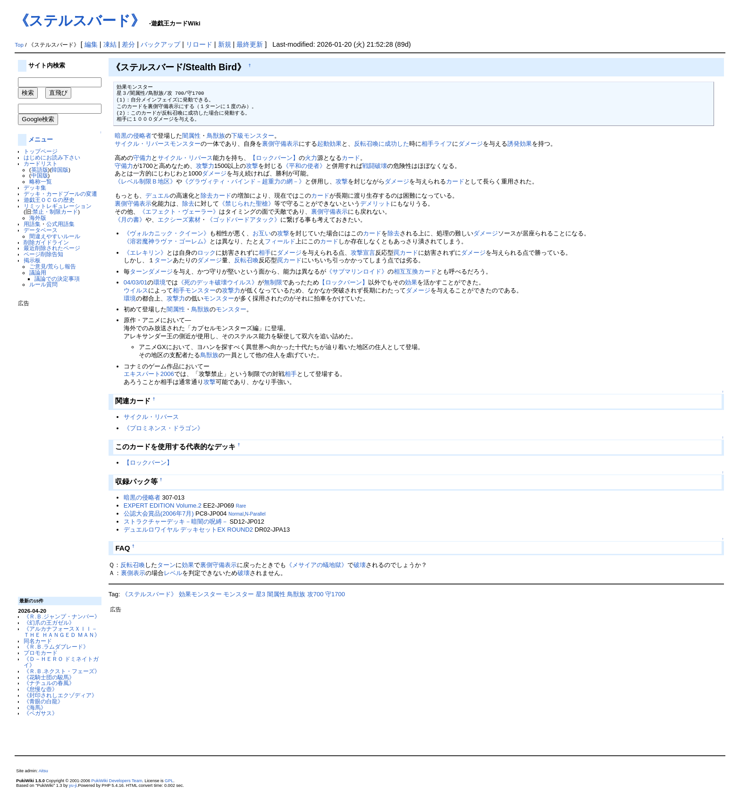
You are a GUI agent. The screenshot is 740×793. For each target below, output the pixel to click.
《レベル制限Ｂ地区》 (145, 181)
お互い (261, 233)
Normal (236, 514)
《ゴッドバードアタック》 (243, 219)
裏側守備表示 (280, 143)
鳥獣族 (216, 135)
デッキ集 (35, 187)
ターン (163, 260)
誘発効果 (519, 143)
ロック (206, 252)
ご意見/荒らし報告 (52, 266)
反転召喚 (246, 260)
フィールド (280, 241)
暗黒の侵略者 (133, 135)
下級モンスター (252, 135)
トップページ (41, 151)
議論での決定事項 (57, 278)
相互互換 (406, 271)
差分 (128, 44)
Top (19, 45)
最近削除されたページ (52, 248)
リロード (199, 44)
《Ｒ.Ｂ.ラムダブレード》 (56, 646)
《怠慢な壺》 (41, 689)
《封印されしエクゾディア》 (60, 695)
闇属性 (191, 135)
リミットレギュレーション (58, 206)
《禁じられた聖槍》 (246, 203)
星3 (260, 594)
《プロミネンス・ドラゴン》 (163, 428)
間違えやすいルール (54, 236)
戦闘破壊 (374, 165)
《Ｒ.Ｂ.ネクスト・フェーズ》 (62, 671)
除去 (207, 195)
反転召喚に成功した (381, 143)
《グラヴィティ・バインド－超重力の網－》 (243, 181)
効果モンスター (200, 594)
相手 (427, 143)
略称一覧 (40, 181)
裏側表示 (133, 572)
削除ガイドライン (46, 242)
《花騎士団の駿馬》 (49, 677)
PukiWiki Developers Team (117, 780)
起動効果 (329, 143)
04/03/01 (135, 282)
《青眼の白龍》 (43, 701)
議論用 (37, 272)
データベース (41, 230)
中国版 (39, 175)
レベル (173, 572)
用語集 (32, 224)
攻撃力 (205, 165)
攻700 (315, 594)
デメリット (375, 203)
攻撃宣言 (363, 252)
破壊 (359, 564)
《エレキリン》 (145, 252)
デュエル (157, 195)
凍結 (110, 44)
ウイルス (136, 290)
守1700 (335, 594)
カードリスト (41, 163)
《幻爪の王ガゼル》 (49, 622)
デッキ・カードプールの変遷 (60, 194)
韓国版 (59, 170)
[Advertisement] (55, 448)
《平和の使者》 (304, 165)
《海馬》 (35, 707)
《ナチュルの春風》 (49, 683)
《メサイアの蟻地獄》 (316, 564)
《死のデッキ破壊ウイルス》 (218, 282)
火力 (311, 157)
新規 (224, 44)
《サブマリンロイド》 (356, 271)
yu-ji (73, 785)
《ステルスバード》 (80, 20)
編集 (91, 44)
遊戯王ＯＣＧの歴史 (49, 200)
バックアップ (160, 44)
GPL (169, 780)
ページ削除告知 (43, 254)
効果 (411, 282)
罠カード (406, 252)
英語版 (39, 170)
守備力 (142, 157)
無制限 (273, 282)
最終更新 (249, 44)
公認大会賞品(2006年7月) (159, 513)
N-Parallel (255, 514)
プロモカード (41, 653)
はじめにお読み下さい (52, 157)
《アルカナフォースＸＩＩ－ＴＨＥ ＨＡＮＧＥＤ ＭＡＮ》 (62, 632)
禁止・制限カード (55, 212)
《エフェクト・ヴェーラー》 (179, 211)
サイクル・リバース (142, 143)
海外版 (37, 218)
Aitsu (43, 770)
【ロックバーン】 (274, 157)
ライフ (443, 143)
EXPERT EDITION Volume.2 (163, 505)
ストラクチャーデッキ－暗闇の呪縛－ (176, 521)
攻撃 (252, 165)
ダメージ (470, 143)
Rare (241, 506)
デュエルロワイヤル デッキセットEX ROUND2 (188, 529)
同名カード (38, 641)
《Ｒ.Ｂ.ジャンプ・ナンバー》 (62, 616)
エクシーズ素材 (179, 219)
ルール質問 (43, 284)
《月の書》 (130, 219)
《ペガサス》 (41, 713)
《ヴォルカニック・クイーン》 (167, 233)
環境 (159, 282)
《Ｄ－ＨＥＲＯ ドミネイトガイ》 (61, 662)
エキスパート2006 (149, 373)
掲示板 (32, 260)
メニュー (40, 139)
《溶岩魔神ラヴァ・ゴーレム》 (167, 241)
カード (351, 157)
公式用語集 (60, 224)
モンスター (185, 143)
